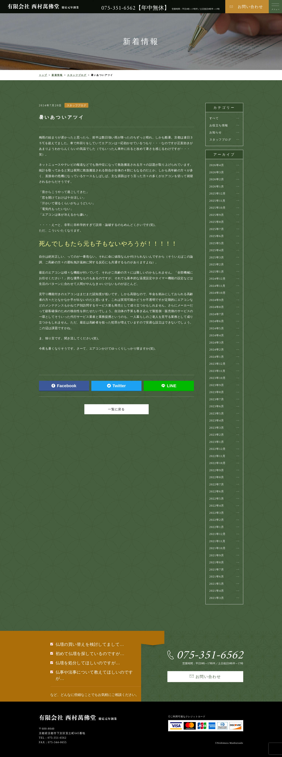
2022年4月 (216, 505)
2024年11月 (217, 285)
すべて (214, 118)
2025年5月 (216, 243)
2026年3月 (216, 172)
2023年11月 (217, 370)
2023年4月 (216, 420)
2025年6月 (216, 236)
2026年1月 (216, 186)
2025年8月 (216, 221)
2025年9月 (216, 214)
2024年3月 (216, 342)
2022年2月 (216, 519)
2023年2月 (216, 434)
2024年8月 (216, 307)
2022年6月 (216, 491)
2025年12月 (217, 193)
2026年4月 (216, 165)
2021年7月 (216, 569)
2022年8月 (216, 477)
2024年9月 (216, 300)
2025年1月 (216, 271)
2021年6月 (216, 576)
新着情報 (57, 75)
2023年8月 (216, 392)
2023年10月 (217, 377)
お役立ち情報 (218, 125)
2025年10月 (217, 207)
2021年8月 (216, 562)
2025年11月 (217, 200)
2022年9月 (216, 470)
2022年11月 (217, 456)
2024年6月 (216, 321)
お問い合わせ (250, 7)
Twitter (116, 385)
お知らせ (215, 132)
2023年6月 (216, 406)
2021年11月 (217, 541)
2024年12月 (217, 278)
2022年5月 (216, 498)
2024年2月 (216, 349)
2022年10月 (217, 463)
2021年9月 (216, 555)
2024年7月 (216, 314)
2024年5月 (216, 328)
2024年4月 (216, 335)
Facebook (63, 385)
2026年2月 (216, 179)
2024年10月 (217, 292)
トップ (43, 75)
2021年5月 (216, 583)
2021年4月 (216, 590)
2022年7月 (216, 484)
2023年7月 (216, 399)
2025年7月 (216, 229)
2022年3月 (216, 512)
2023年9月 (216, 385)
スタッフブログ (76, 75)
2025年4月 (216, 250)
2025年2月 (216, 264)
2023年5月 (216, 413)
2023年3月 (216, 427)
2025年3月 (216, 257)
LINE (168, 385)
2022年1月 (216, 527)
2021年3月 (216, 597)
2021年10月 (217, 548)
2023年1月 (216, 441)
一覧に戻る (116, 409)
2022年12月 (217, 448)
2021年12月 (217, 533)
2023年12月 (217, 363)
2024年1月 (216, 356)
